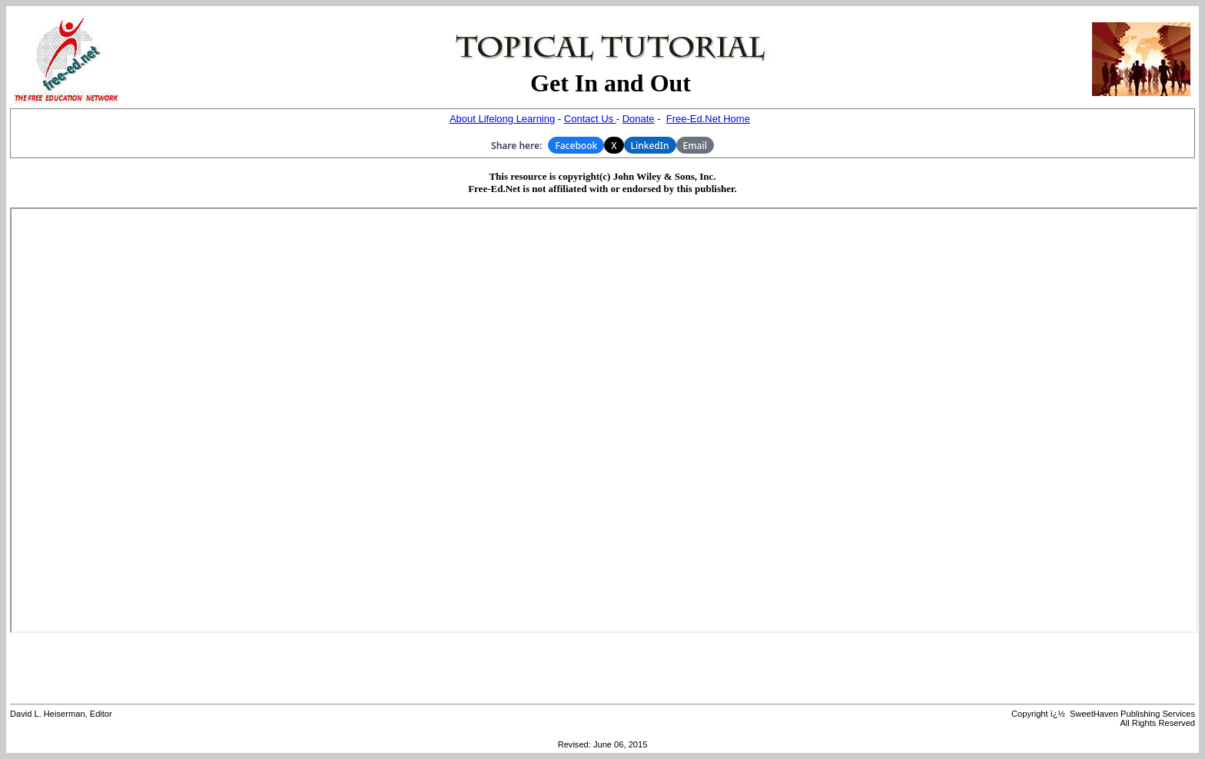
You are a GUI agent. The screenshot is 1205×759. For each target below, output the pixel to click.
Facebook (576, 145)
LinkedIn (650, 145)
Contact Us (590, 118)
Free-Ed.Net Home (708, 118)
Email (695, 145)
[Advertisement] (602, 668)
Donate (638, 118)
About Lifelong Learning (502, 118)
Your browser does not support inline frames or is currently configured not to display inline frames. (604, 420)
